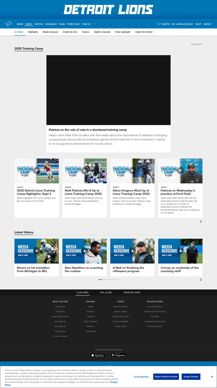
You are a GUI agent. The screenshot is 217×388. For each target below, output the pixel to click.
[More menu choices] (94, 24)
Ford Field (155, 316)
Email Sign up (60, 321)
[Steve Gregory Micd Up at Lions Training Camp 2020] (132, 184)
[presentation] (201, 221)
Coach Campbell (90, 321)
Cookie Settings (141, 376)
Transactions (90, 331)
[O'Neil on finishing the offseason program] (132, 257)
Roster (90, 306)
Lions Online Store (154, 306)
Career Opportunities (60, 316)
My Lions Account (120, 306)
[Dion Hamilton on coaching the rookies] (84, 257)
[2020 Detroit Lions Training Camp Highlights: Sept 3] (36, 182)
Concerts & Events (154, 326)
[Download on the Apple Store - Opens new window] (97, 355)
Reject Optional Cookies (166, 376)
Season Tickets (121, 311)
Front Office (60, 311)
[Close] (212, 376)
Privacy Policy (60, 331)
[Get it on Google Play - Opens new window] (118, 356)
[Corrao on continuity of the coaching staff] (180, 257)
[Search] (158, 24)
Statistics (90, 326)
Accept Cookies (191, 376)
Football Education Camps (154, 311)
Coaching (90, 316)
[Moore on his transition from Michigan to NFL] (36, 257)
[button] (100, 280)
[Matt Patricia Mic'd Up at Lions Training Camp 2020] (84, 184)
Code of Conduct (60, 336)
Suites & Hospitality (121, 321)
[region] (108, 377)
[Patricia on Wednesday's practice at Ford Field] (180, 188)
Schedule (90, 311)
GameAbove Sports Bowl (155, 321)
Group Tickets (120, 326)
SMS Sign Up (60, 326)
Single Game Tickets (120, 316)
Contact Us (60, 306)
